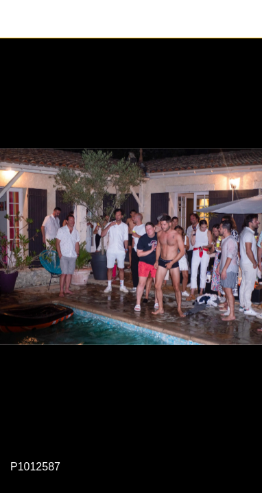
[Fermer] (19, 19)
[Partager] (242, 19)
